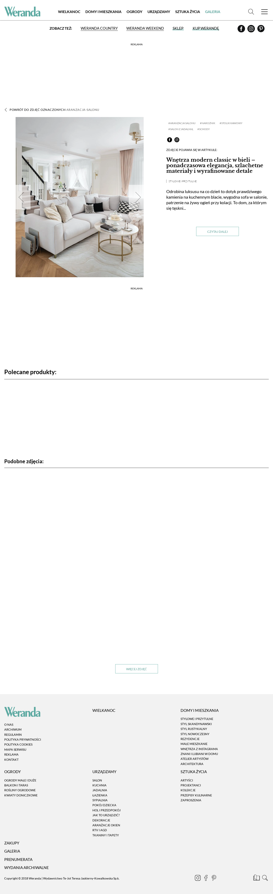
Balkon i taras (16, 785)
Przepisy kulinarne (196, 795)
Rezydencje (190, 739)
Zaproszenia (191, 800)
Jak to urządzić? (106, 815)
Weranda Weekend (145, 28)
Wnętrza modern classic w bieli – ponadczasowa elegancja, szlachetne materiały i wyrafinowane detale (214, 165)
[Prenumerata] (257, 878)
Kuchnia (99, 785)
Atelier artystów (195, 759)
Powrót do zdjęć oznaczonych (54, 109)
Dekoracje (101, 820)
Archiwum (13, 729)
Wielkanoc (69, 11)
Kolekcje (188, 790)
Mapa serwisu (15, 749)
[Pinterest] (261, 30)
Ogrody (134, 11)
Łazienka (99, 795)
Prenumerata (18, 859)
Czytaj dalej (217, 231)
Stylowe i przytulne (183, 181)
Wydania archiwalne (26, 867)
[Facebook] (242, 30)
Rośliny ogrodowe (20, 790)
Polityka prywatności (22, 739)
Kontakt (11, 759)
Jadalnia (99, 790)
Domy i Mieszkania (103, 11)
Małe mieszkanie (194, 744)
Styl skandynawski (196, 724)
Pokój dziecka (104, 805)
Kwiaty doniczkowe (21, 795)
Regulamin (13, 734)
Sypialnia (100, 800)
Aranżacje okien (106, 825)
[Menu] (264, 11)
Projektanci (191, 785)
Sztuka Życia (187, 11)
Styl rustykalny (194, 729)
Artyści (187, 780)
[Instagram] (251, 30)
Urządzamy (158, 11)
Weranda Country (99, 28)
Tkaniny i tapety (105, 835)
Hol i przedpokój (106, 810)
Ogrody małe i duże (20, 780)
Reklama (11, 754)
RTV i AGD (99, 830)
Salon (97, 780)
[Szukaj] (251, 11)
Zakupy (11, 843)
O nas (8, 724)
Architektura (192, 764)
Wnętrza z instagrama (199, 749)
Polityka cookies (18, 744)
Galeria (212, 11)
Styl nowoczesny (195, 734)
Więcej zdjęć (136, 669)
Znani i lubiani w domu (199, 754)
